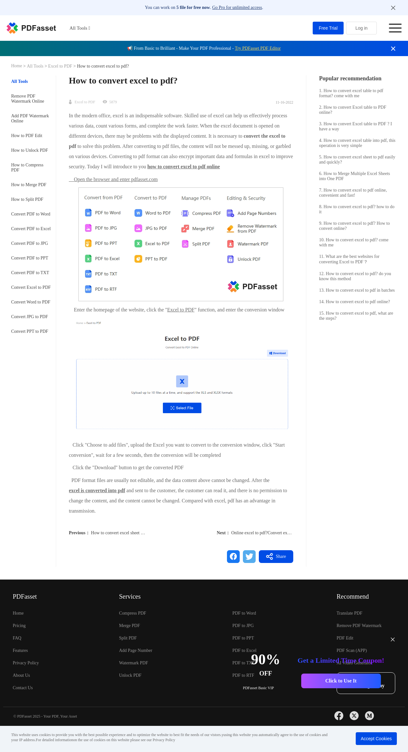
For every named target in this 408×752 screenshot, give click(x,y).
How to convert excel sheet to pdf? (122, 532)
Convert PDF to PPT (29, 258)
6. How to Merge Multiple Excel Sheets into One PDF (354, 176)
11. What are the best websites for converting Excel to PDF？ (349, 259)
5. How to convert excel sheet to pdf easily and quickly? (357, 159)
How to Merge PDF (29, 184)
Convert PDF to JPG (29, 243)
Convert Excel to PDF (31, 287)
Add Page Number (135, 650)
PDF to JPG (243, 625)
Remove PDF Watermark (359, 625)
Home (17, 65)
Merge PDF (129, 625)
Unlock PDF (130, 675)
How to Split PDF (27, 199)
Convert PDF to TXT (30, 272)
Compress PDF (132, 613)
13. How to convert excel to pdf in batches (357, 290)
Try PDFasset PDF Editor (258, 48)
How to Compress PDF (27, 167)
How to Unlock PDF (29, 150)
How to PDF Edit (26, 135)
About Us (21, 675)
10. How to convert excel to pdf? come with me (354, 242)
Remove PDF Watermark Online (27, 99)
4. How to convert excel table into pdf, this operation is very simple (357, 143)
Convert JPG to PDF (29, 316)
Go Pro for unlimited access (237, 7)
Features (20, 650)
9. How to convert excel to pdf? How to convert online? (354, 226)
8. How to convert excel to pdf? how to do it (356, 209)
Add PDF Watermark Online (30, 118)
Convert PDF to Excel (31, 228)
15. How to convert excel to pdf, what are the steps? (356, 316)
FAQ (17, 638)
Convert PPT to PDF (29, 331)
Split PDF (128, 638)
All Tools (36, 66)
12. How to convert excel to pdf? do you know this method (355, 276)
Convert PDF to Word (30, 214)
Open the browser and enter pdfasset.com (113, 179)
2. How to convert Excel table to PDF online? (352, 110)
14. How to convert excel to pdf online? (354, 301)
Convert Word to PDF (30, 302)
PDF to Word (244, 613)
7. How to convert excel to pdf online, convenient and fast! (353, 193)
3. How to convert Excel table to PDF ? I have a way (355, 126)
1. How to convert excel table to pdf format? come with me (351, 93)
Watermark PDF (133, 663)
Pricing (19, 625)
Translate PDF (349, 613)
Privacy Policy (26, 663)
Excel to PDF (60, 66)
